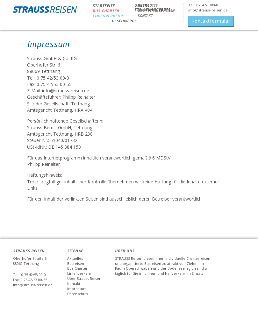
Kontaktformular (210, 21)
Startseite (104, 6)
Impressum (77, 288)
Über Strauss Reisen (84, 278)
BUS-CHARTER (106, 11)
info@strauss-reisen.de (208, 10)
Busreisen (75, 263)
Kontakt (73, 283)
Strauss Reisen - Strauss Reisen (45, 12)
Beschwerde (124, 21)
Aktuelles (75, 258)
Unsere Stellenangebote (152, 7)
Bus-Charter (77, 268)
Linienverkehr (108, 16)
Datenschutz (78, 293)
